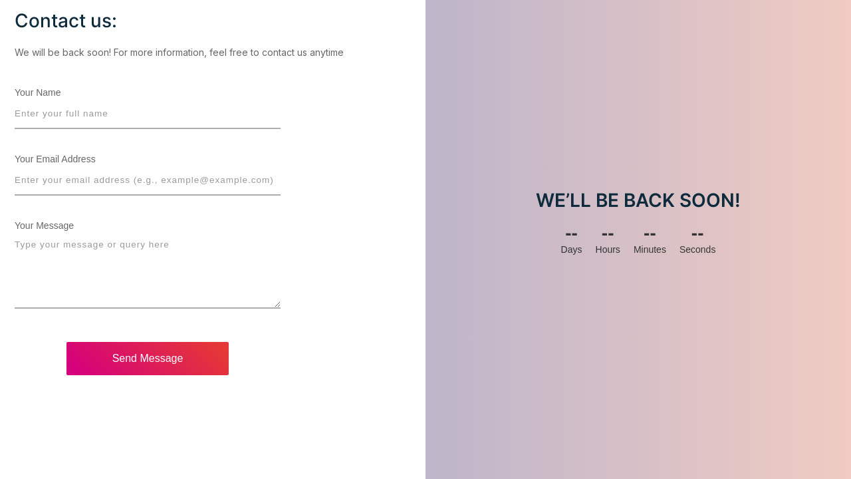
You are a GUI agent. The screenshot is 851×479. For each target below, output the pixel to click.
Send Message (147, 358)
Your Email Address (55, 159)
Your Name (38, 92)
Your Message (44, 225)
